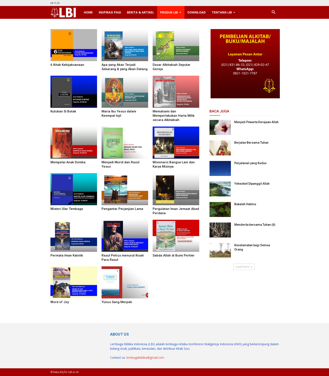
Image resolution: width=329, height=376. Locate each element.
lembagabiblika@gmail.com (145, 357)
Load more (244, 266)
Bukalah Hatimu (245, 204)
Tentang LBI (223, 12)
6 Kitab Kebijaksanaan (67, 65)
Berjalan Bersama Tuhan (251, 142)
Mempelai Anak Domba (68, 162)
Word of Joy (59, 302)
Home (88, 12)
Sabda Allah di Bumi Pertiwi (173, 255)
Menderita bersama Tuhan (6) (254, 224)
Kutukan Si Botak (63, 111)
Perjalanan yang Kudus (250, 163)
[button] (274, 12)
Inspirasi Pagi (110, 12)
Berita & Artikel (140, 12)
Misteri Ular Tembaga (66, 209)
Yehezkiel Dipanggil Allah (252, 183)
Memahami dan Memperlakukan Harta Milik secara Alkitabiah (174, 115)
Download (196, 12)
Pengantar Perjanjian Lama (122, 209)
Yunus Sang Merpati (117, 302)
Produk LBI (170, 12)
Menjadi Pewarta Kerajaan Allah (256, 122)
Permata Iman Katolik (66, 255)
